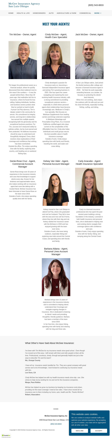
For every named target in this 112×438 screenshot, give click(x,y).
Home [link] (11, 13)
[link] (32, 6)
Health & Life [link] (23, 13)
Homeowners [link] (39, 13)
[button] (98, 13)
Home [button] (55, 409)
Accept (98, 435)
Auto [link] (51, 13)
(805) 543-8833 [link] (95, 5)
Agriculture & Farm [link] (66, 13)
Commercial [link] (85, 13)
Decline (79, 435)
